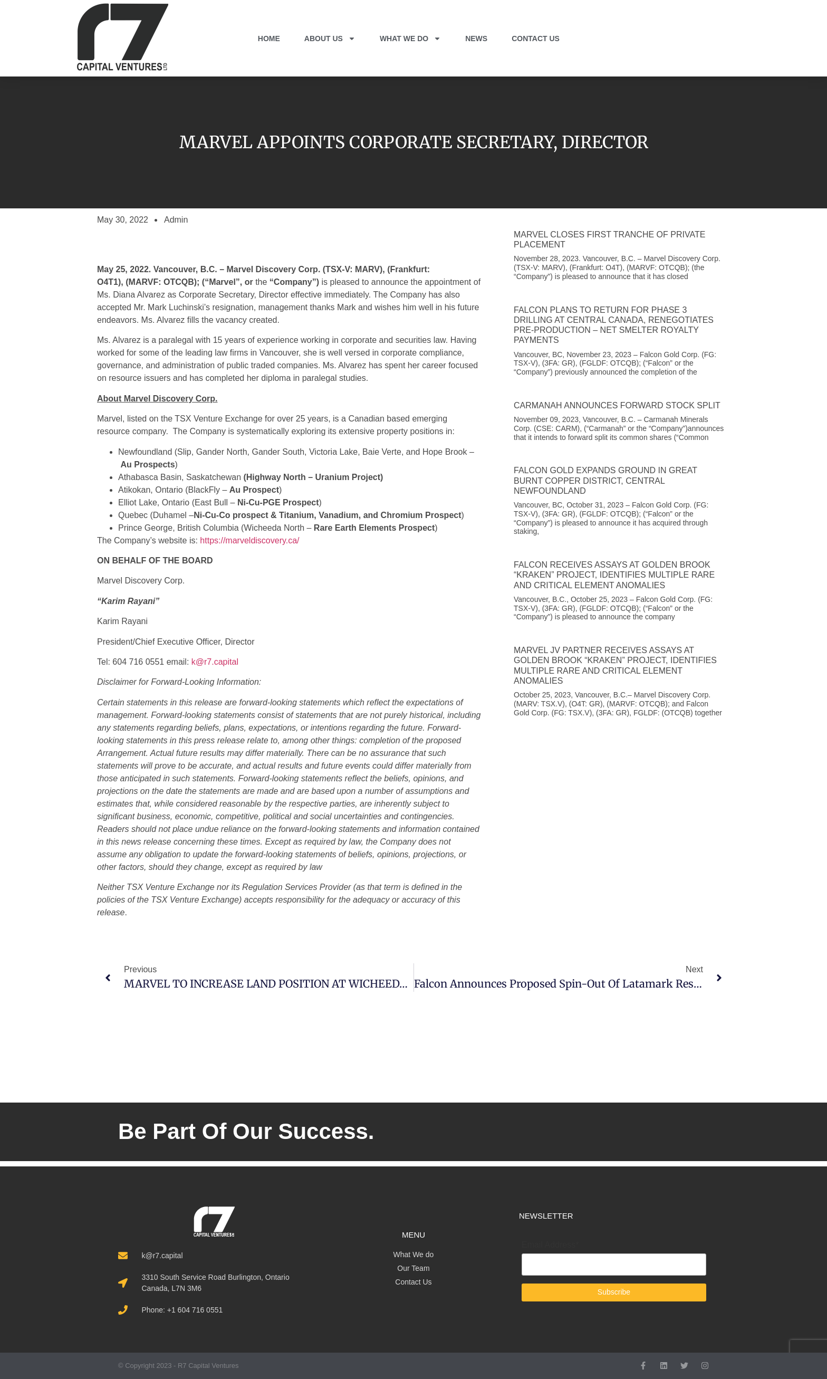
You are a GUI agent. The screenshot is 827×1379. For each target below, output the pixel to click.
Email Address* (550, 1245)
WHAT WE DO (410, 38)
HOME (269, 38)
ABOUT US (329, 38)
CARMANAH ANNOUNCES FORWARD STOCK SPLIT (617, 405)
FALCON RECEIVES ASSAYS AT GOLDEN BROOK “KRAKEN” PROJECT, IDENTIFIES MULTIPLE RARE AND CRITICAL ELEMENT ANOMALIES (614, 574)
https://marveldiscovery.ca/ (249, 540)
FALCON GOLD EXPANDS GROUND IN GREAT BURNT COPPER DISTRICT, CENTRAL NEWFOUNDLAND (605, 480)
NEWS (476, 38)
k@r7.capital (214, 661)
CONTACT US (536, 38)
